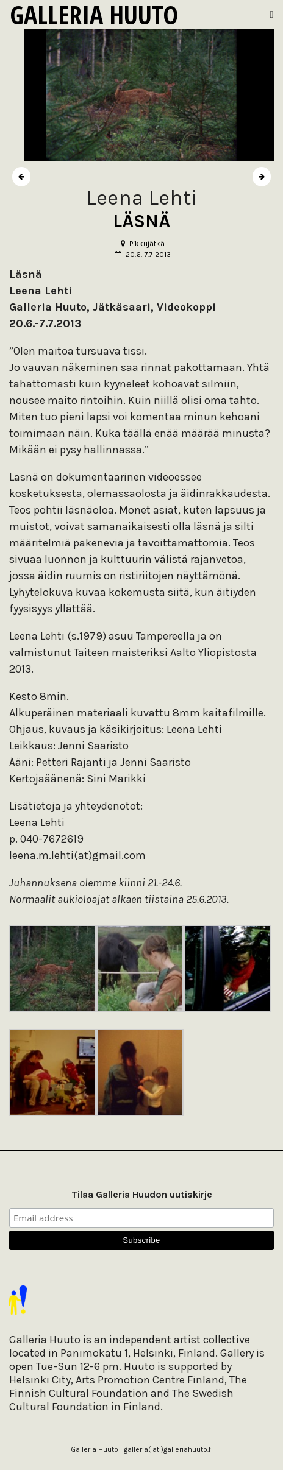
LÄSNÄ (141, 221)
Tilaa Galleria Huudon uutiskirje (141, 1194)
